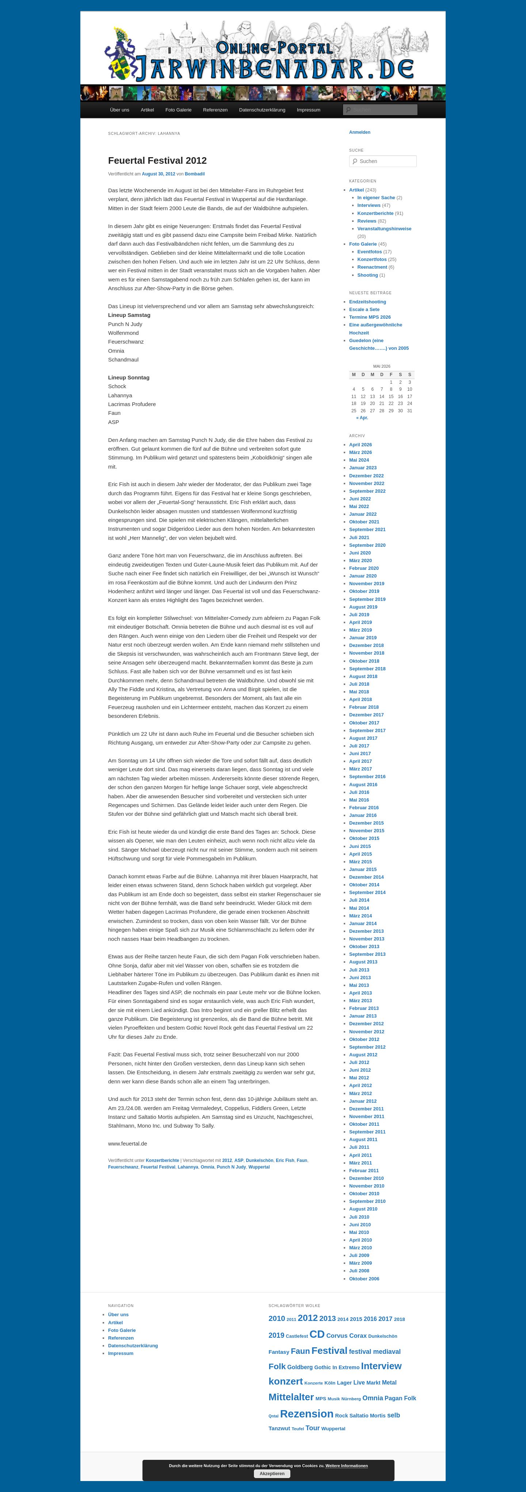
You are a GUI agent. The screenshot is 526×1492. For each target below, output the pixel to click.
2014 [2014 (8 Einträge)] (343, 1319)
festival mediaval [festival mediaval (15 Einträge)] (375, 1351)
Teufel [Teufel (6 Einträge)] (297, 1428)
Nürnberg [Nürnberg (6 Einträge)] (351, 1398)
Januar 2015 (363, 869)
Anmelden (359, 132)
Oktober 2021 (364, 522)
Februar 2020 (364, 568)
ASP (239, 1160)
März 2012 (360, 1093)
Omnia (207, 1167)
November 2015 (366, 830)
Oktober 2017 (364, 723)
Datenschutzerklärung (262, 110)
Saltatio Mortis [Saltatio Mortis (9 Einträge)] (368, 1416)
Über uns (119, 110)
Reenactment (373, 267)
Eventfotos (370, 251)
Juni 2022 (360, 498)
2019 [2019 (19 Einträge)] (276, 1335)
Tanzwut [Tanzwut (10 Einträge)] (279, 1428)
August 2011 (363, 1139)
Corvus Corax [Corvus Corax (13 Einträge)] (346, 1335)
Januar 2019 (363, 637)
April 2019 (360, 622)
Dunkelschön (259, 1160)
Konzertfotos (372, 259)
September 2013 (367, 954)
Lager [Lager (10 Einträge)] (344, 1382)
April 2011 (360, 1155)
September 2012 (367, 1047)
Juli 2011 (359, 1147)
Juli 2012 (359, 1062)
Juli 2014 (359, 900)
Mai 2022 (359, 506)
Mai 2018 (359, 691)
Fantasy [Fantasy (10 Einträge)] (278, 1352)
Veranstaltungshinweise (385, 228)
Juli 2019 (359, 614)
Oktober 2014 (364, 884)
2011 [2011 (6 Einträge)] (291, 1319)
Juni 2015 (360, 846)
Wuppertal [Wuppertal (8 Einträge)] (333, 1428)
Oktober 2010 (364, 1193)
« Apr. (362, 417)
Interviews (369, 205)
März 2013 (360, 1000)
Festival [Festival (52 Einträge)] (330, 1350)
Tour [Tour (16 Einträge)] (313, 1428)
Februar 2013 (364, 1008)
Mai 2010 (359, 1232)
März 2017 (360, 769)
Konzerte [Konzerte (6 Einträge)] (314, 1383)
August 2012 (363, 1054)
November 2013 (366, 939)
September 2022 (367, 491)
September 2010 (367, 1201)
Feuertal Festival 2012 (157, 160)
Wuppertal (259, 1167)
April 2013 (360, 993)
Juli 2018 (359, 684)
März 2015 (360, 861)
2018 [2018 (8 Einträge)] (399, 1319)
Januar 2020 (363, 576)
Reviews (367, 221)
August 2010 (363, 1209)
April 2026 (360, 444)
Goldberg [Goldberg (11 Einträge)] (300, 1367)
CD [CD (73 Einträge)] (317, 1334)
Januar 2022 (363, 514)
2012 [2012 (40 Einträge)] (308, 1318)
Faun (302, 1160)
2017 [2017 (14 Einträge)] (385, 1318)
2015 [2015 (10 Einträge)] (356, 1319)
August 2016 (363, 784)
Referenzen (215, 110)
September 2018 (367, 668)
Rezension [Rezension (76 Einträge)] (307, 1414)
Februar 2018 (364, 707)
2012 (227, 1160)
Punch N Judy (231, 1167)
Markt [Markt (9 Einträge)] (373, 1383)
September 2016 (367, 776)
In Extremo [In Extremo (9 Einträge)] (345, 1367)
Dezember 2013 (366, 931)
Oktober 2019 (364, 591)
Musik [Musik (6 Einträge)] (334, 1398)
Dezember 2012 (366, 1023)
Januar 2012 (363, 1101)
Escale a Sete (364, 309)
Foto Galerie (178, 110)
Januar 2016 (363, 815)
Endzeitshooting (367, 301)
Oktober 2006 (364, 1278)
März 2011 (360, 1163)
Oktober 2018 (364, 661)
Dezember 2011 (366, 1109)
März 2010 (360, 1247)
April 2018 (360, 699)
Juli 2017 (359, 746)
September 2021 (367, 529)
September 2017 (367, 730)
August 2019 (363, 607)
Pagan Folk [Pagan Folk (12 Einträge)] (400, 1398)
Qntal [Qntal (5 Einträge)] (273, 1416)
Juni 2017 (360, 753)
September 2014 (367, 892)
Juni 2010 (360, 1224)
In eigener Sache (376, 197)
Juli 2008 (359, 1270)
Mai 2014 (359, 908)
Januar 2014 (363, 923)
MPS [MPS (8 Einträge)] (321, 1398)
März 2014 (360, 916)
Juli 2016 (359, 792)
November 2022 (366, 483)
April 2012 (360, 1085)
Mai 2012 (359, 1077)
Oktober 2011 (364, 1124)
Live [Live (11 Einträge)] (359, 1382)
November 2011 (366, 1116)
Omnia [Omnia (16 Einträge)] (372, 1398)
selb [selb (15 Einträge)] (393, 1415)
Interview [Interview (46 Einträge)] (381, 1366)
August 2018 (363, 676)
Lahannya (188, 1167)
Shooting (368, 275)
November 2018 (366, 653)
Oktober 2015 (364, 838)
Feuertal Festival (158, 1167)
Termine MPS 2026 (370, 317)
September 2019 (367, 599)
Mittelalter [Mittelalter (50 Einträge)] (291, 1396)
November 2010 (366, 1186)
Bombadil (195, 174)
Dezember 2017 (366, 714)
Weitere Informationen (346, 1465)
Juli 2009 (359, 1255)
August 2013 (363, 962)
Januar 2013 (363, 1016)
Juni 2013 (360, 977)
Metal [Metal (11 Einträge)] (389, 1382)
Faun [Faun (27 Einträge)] (300, 1351)
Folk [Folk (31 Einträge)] (277, 1366)
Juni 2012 (360, 1070)
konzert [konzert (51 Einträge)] (285, 1381)
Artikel (147, 110)
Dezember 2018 (366, 645)
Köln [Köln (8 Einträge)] (329, 1383)
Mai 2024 (359, 460)
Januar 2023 (363, 467)
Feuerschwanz (123, 1167)
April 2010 (360, 1240)
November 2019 (366, 583)
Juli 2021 (359, 537)
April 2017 (360, 761)
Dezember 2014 (366, 877)
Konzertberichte (162, 1160)
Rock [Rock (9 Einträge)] (341, 1416)
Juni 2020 (360, 553)
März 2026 (360, 452)
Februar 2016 (364, 807)
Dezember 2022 (366, 475)
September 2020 (367, 545)
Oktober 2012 (364, 1039)
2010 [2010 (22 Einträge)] (276, 1318)
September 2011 (367, 1132)
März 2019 (360, 630)
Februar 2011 (364, 1170)
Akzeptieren (272, 1473)
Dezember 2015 (366, 823)
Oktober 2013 (364, 946)
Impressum (308, 110)
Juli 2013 (359, 970)
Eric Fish (285, 1160)
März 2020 (360, 560)
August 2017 (363, 738)
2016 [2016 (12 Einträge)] (370, 1318)
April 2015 (360, 854)
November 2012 (366, 1031)
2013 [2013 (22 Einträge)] (327, 1318)
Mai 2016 (359, 800)
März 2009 (360, 1263)
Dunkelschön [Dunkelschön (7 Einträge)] (382, 1336)
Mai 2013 (359, 985)
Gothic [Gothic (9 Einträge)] (323, 1367)
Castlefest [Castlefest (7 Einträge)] (297, 1336)
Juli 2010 (359, 1217)
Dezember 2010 (366, 1178)
